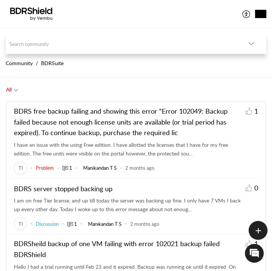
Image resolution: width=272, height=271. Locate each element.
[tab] (12, 89)
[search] (121, 44)
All (9, 89)
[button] (246, 14)
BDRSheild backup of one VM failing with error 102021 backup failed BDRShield (117, 249)
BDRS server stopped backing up (63, 188)
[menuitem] (246, 14)
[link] (20, 167)
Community (19, 63)
